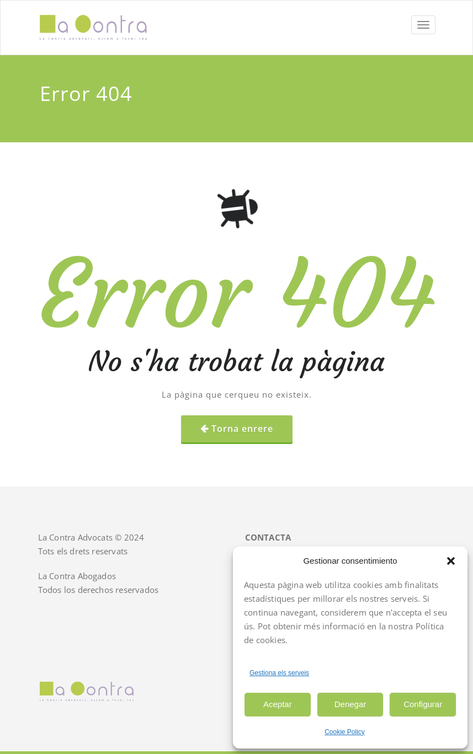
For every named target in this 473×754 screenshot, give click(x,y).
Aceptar (277, 704)
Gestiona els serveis (279, 673)
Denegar (350, 704)
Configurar (422, 704)
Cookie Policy (345, 732)
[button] (450, 560)
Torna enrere (242, 429)
